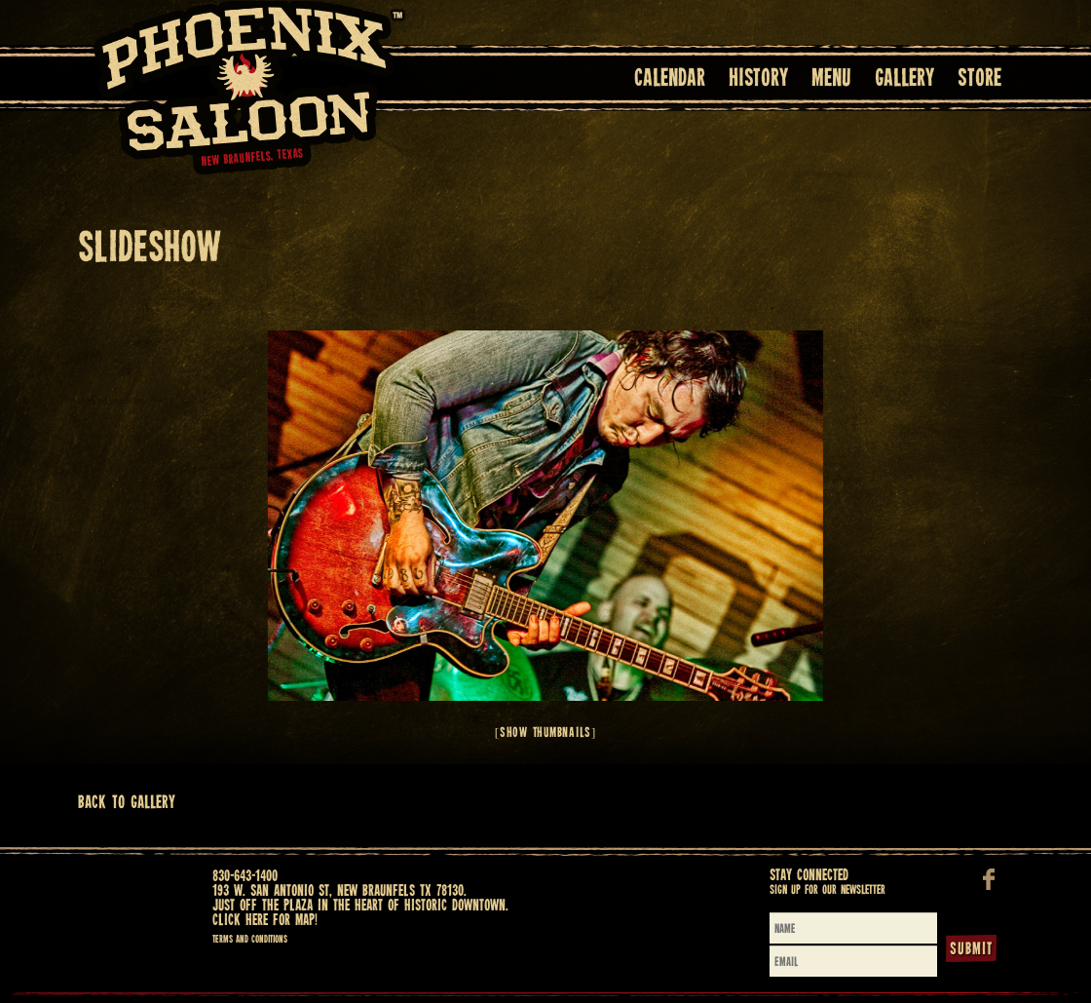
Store (979, 79)
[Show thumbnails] (545, 733)
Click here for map (263, 920)
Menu (831, 79)
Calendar (669, 79)
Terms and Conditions (249, 940)
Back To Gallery (126, 802)
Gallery (904, 79)
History (758, 79)
